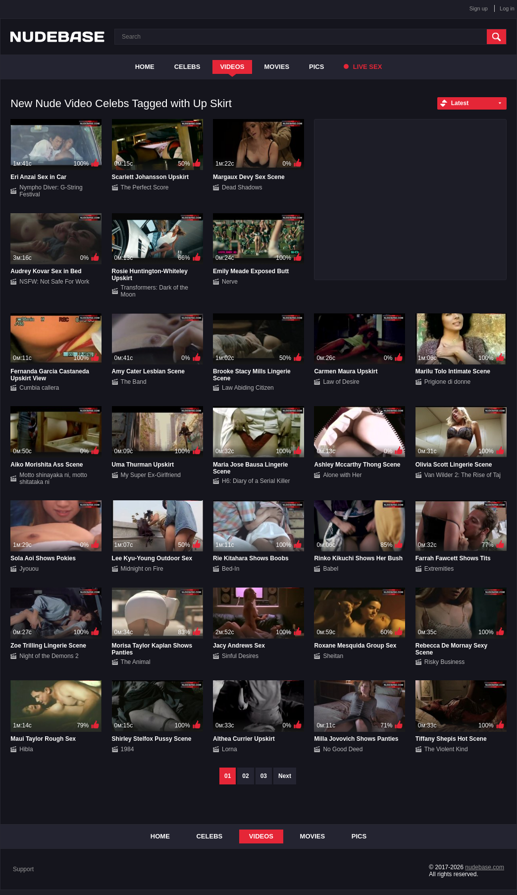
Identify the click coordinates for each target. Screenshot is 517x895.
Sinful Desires (240, 656)
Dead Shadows (242, 187)
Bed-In (230, 568)
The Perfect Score (145, 187)
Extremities (439, 568)
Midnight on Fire (142, 568)
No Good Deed (342, 749)
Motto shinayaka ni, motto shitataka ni (53, 478)
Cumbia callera (39, 387)
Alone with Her (342, 475)
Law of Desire (341, 381)
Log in (507, 8)
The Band (134, 381)
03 (263, 776)
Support (23, 869)
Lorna (229, 749)
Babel (330, 568)
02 (245, 776)
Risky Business (444, 661)
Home (145, 66)
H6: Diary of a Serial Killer (256, 480)
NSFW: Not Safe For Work (54, 281)
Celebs (187, 66)
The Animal (136, 661)
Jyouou (29, 568)
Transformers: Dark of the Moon (154, 291)
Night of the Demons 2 (48, 656)
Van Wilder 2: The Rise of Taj (462, 475)
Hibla (26, 749)
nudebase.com (484, 867)
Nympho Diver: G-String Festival (50, 191)
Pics (316, 66)
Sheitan (333, 656)
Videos (232, 66)
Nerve (230, 281)
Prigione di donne (447, 381)
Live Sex (363, 66)
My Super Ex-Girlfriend (151, 475)
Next (284, 776)
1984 (127, 749)
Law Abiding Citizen (248, 387)
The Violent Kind (446, 749)
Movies (277, 66)
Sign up (478, 8)
